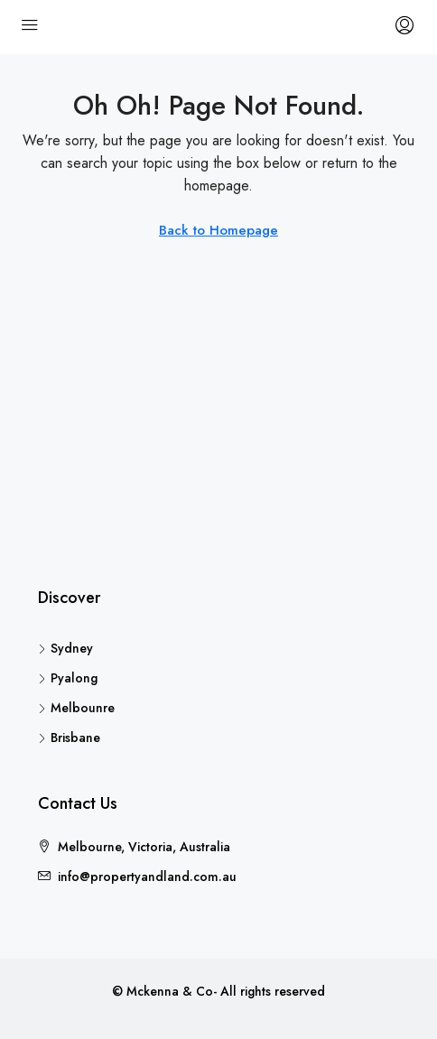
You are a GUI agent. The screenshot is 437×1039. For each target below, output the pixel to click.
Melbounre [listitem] (76, 708)
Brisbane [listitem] (69, 737)
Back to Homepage (218, 230)
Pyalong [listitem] (68, 678)
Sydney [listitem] (65, 648)
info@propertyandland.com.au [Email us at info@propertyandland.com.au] (147, 876)
